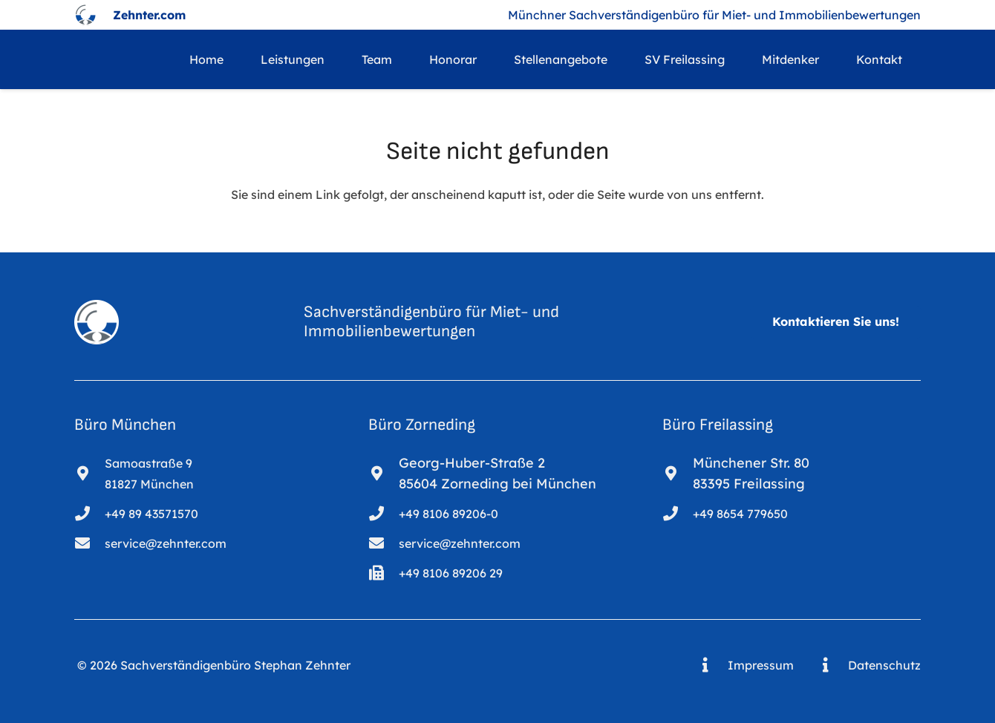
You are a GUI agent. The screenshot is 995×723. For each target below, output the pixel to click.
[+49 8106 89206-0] (383, 513)
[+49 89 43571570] (89, 513)
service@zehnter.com (165, 543)
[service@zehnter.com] (89, 543)
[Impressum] (712, 665)
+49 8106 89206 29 (451, 573)
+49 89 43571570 (151, 513)
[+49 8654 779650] (677, 513)
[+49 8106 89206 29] (383, 573)
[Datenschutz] (833, 665)
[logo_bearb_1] (85, 15)
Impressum (761, 665)
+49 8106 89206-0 (448, 513)
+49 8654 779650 (740, 513)
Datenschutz (884, 665)
